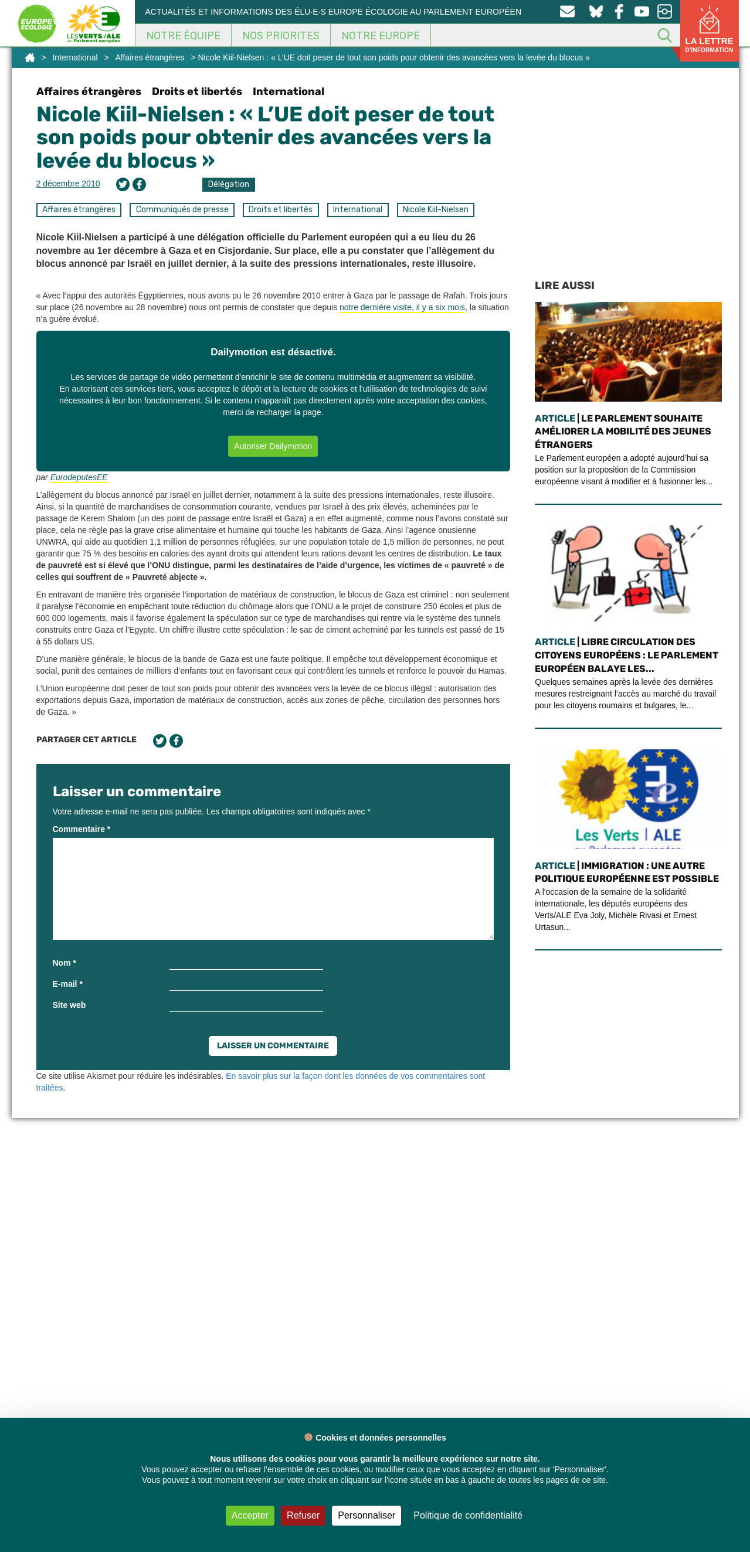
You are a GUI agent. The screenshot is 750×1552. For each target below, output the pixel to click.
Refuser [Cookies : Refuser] (303, 1515)
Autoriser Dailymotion (273, 446)
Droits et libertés (197, 91)
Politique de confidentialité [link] (467, 1515)
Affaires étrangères (150, 57)
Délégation (228, 184)
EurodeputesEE (79, 477)
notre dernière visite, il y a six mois (402, 307)
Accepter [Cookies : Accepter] (250, 1515)
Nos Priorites (281, 35)
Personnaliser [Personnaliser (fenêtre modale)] (366, 1515)
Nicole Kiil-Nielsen (436, 210)
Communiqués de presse (182, 210)
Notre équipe (183, 35)
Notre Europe (380, 35)
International (74, 57)
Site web (69, 1005)
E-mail (68, 984)
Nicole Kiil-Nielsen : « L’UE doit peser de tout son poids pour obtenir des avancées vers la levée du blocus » (265, 137)
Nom (64, 962)
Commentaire (82, 829)
